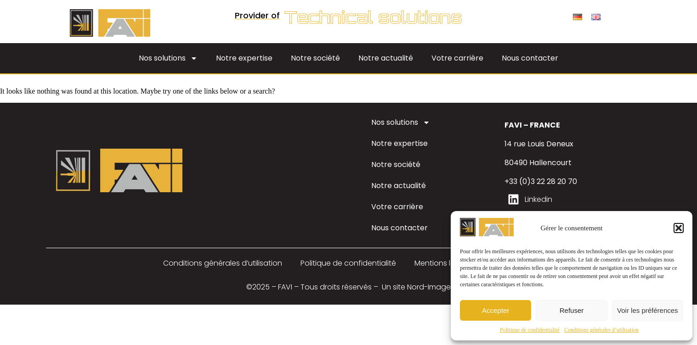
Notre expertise (244, 58)
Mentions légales (444, 263)
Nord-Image (429, 287)
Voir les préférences (647, 310)
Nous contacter (530, 58)
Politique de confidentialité (530, 330)
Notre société (315, 58)
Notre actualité (385, 58)
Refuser (572, 310)
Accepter (495, 310)
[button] (678, 228)
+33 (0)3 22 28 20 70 (540, 181)
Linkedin (538, 199)
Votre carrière (457, 58)
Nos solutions (168, 58)
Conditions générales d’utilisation (601, 330)
